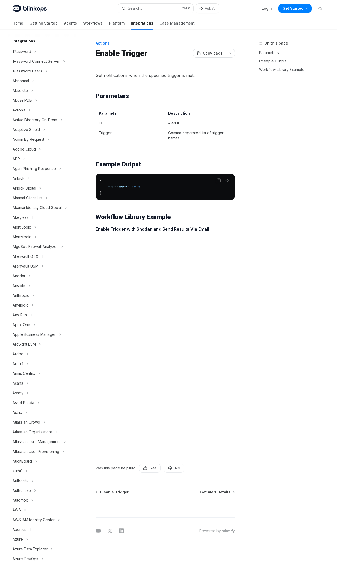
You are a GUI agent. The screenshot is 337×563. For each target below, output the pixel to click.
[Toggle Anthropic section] (42, 295)
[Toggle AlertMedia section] (42, 237)
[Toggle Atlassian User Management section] (42, 441)
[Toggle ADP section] (42, 159)
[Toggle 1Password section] (42, 51)
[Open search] (155, 8)
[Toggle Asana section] (42, 383)
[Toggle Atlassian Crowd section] (42, 422)
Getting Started (43, 25)
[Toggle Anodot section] (42, 276)
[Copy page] (209, 53)
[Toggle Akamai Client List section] (42, 198)
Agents (70, 25)
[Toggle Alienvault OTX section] (42, 256)
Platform (117, 25)
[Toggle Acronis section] (42, 110)
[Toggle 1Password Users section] (42, 71)
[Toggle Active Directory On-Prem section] (42, 120)
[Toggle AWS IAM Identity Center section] (42, 520)
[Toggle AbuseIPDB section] (42, 100)
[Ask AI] (227, 180)
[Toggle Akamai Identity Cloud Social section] (42, 207)
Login (267, 8)
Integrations (142, 25)
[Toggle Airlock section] (42, 178)
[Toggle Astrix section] (42, 412)
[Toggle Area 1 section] (42, 363)
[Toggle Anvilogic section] (42, 305)
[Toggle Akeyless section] (42, 217)
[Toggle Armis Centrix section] (42, 373)
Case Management (177, 25)
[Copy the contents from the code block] (218, 180)
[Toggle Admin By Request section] (42, 139)
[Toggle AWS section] (42, 510)
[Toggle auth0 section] (42, 471)
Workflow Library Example (281, 69)
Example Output (272, 61)
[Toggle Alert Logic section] (42, 227)
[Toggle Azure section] (42, 539)
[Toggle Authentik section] (42, 481)
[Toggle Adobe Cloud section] (42, 149)
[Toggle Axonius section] (42, 529)
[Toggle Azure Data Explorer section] (42, 549)
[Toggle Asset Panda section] (42, 402)
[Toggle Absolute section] (42, 90)
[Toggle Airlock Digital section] (42, 188)
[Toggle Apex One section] (42, 324)
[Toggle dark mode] (320, 8)
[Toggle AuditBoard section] (42, 461)
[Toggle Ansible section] (42, 285)
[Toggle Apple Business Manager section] (42, 334)
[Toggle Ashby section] (42, 393)
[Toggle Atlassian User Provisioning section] (42, 451)
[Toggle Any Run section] (42, 315)
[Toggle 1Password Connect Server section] (42, 61)
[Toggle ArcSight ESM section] (42, 344)
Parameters (269, 52)
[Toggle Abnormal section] (42, 81)
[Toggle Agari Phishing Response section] (42, 168)
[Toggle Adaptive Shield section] (42, 129)
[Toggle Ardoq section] (42, 354)
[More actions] (230, 53)
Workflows (93, 25)
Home (18, 25)
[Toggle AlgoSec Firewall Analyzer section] (42, 246)
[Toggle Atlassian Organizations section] (42, 432)
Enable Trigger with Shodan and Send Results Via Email (152, 229)
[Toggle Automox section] (42, 500)
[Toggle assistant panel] (207, 8)
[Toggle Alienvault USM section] (42, 266)
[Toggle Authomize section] (42, 490)
